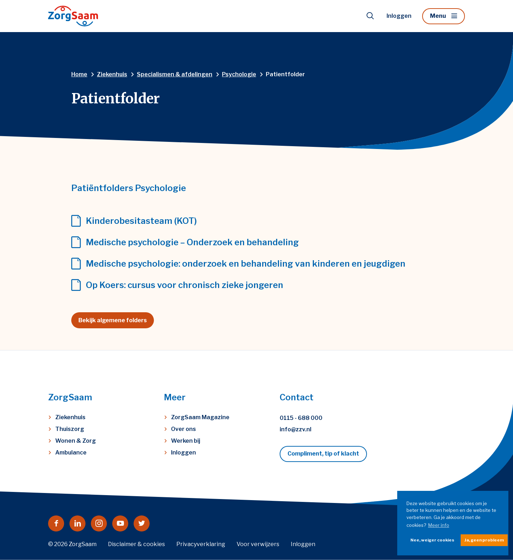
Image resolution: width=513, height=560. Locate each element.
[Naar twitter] (142, 523)
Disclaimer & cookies (136, 544)
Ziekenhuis (70, 417)
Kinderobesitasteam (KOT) (141, 221)
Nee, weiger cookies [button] (432, 540)
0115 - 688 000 (301, 418)
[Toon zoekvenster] (370, 16)
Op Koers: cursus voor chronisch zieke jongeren (184, 285)
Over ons (183, 429)
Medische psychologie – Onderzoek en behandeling (192, 242)
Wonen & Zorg (75, 440)
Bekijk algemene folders (112, 320)
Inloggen (399, 15)
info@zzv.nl (295, 429)
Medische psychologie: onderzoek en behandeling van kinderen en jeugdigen (245, 264)
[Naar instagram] (99, 523)
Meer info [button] (438, 525)
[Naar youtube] (120, 523)
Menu (438, 15)
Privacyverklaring (200, 544)
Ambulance (71, 452)
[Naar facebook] (56, 523)
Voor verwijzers (258, 544)
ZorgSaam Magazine (200, 417)
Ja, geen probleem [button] (484, 540)
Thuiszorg (69, 429)
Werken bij (185, 440)
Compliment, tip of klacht (323, 453)
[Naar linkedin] (77, 523)
